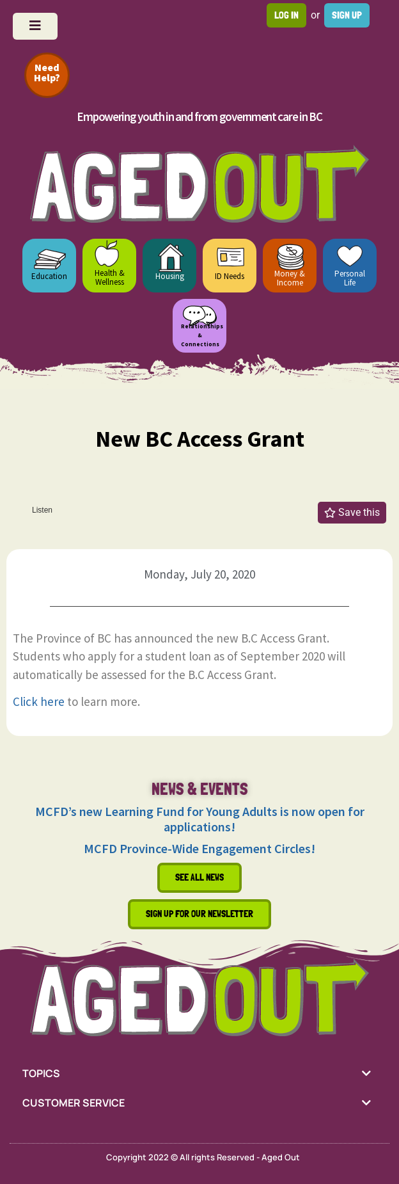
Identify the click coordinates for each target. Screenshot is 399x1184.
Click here (39, 701)
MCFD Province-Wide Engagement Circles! (199, 848)
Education (49, 276)
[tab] (199, 1073)
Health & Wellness (110, 277)
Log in (286, 15)
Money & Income (289, 278)
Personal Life (349, 278)
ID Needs (229, 276)
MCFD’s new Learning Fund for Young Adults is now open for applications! (199, 819)
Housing (169, 276)
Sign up (347, 15)
